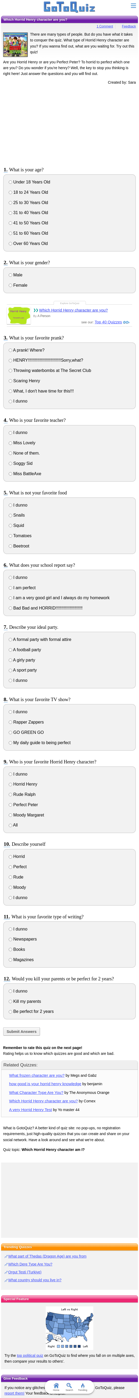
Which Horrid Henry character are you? (73, 310)
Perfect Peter (23, 804)
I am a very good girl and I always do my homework (59, 598)
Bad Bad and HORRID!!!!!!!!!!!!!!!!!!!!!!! (46, 608)
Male (15, 275)
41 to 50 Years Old (28, 223)
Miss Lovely (22, 443)
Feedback (129, 26)
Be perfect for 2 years (31, 1011)
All (13, 825)
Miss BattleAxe (25, 473)
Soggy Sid (21, 463)
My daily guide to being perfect (40, 742)
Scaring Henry (24, 381)
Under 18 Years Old (29, 182)
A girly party (22, 660)
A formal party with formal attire (40, 639)
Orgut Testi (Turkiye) (24, 1272)
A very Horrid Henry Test (30, 1109)
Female (18, 285)
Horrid (17, 856)
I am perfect (22, 587)
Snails (17, 515)
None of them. (24, 453)
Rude (16, 877)
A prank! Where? (27, 350)
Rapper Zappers (26, 722)
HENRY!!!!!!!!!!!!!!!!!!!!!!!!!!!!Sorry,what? (46, 360)
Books (17, 949)
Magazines (21, 959)
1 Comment (105, 26)
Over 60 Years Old (28, 243)
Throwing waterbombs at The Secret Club (50, 370)
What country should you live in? (35, 1280)
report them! (14, 1393)
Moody (17, 887)
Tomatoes (20, 535)
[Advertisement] (69, 125)
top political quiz (30, 1355)
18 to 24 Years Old (28, 192)
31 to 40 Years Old (28, 212)
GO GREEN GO (26, 732)
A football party (25, 650)
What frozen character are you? (36, 1075)
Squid (16, 525)
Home (56, 1387)
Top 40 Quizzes (108, 322)
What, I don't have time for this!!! (41, 391)
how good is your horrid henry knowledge (45, 1083)
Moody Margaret (26, 815)
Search (69, 1387)
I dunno (18, 401)
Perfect (18, 867)
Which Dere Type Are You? (30, 1264)
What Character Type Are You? (36, 1092)
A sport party (23, 670)
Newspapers (23, 939)
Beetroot (19, 546)
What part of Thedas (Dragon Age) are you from (47, 1256)
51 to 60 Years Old (28, 233)
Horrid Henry (23, 784)
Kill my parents (25, 1001)
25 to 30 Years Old (28, 202)
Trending (82, 1387)
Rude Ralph (22, 794)
